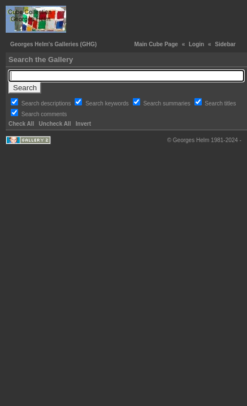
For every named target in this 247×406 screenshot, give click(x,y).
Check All (21, 124)
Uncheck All (55, 124)
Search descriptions (47, 103)
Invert (83, 124)
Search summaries (167, 103)
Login (196, 44)
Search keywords (107, 103)
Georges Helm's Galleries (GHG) (53, 44)
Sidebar (225, 44)
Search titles (220, 103)
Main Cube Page (156, 44)
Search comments (44, 114)
